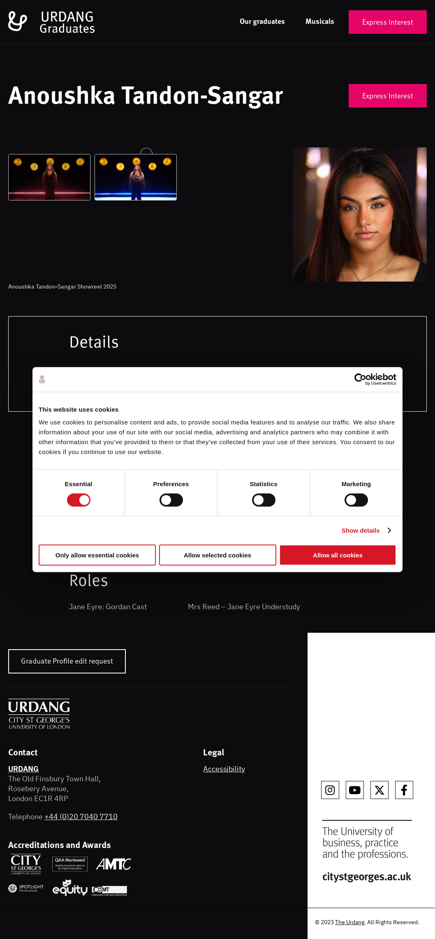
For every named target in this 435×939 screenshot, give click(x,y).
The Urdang (349, 922)
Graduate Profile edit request (67, 660)
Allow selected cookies (217, 555)
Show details (361, 530)
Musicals (319, 21)
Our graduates (262, 21)
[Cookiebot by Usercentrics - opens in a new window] (360, 379)
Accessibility (224, 769)
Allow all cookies (338, 555)
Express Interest (387, 21)
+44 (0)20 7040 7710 (81, 816)
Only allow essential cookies (97, 555)
